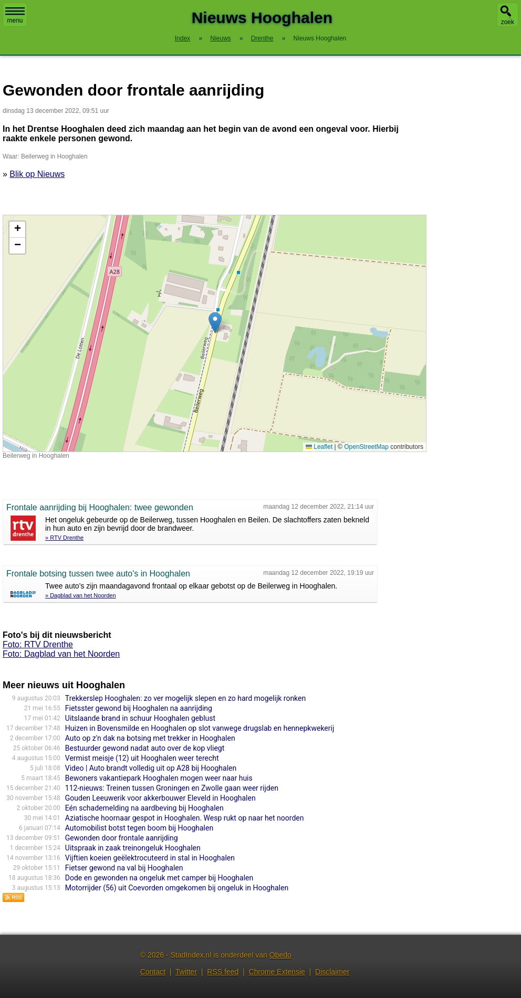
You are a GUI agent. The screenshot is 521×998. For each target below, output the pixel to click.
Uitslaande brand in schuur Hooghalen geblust (140, 718)
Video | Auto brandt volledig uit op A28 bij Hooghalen (150, 768)
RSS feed (222, 972)
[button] (215, 322)
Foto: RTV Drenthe (38, 644)
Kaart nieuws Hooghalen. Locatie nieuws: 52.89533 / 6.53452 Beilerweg (213, 333)
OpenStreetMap (366, 446)
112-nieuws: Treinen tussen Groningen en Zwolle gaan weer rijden (171, 788)
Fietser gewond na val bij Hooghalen (124, 868)
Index (182, 38)
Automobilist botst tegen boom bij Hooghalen (139, 828)
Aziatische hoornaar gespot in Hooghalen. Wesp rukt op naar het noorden (184, 818)
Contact (152, 972)
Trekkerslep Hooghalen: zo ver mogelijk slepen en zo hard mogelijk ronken (185, 698)
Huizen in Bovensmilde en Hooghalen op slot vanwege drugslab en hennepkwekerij (199, 728)
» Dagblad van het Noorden (80, 595)
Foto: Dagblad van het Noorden (61, 653)
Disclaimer (332, 972)
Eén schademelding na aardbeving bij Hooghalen (144, 808)
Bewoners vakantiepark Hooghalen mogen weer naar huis (159, 778)
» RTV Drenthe (64, 537)
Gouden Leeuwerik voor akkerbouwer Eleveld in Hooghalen (160, 798)
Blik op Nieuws (37, 174)
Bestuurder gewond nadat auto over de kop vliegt (144, 748)
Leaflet (319, 446)
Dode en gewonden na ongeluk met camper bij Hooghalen (159, 878)
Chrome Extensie (276, 972)
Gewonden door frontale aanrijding (121, 838)
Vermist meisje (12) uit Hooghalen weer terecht (142, 758)
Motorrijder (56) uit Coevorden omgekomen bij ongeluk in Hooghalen (176, 888)
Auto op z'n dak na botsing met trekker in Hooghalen (150, 738)
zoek (507, 22)
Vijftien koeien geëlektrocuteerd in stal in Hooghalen (150, 858)
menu (15, 15)
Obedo (280, 955)
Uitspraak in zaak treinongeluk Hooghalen (133, 848)
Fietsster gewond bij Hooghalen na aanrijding (138, 708)
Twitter (186, 972)
